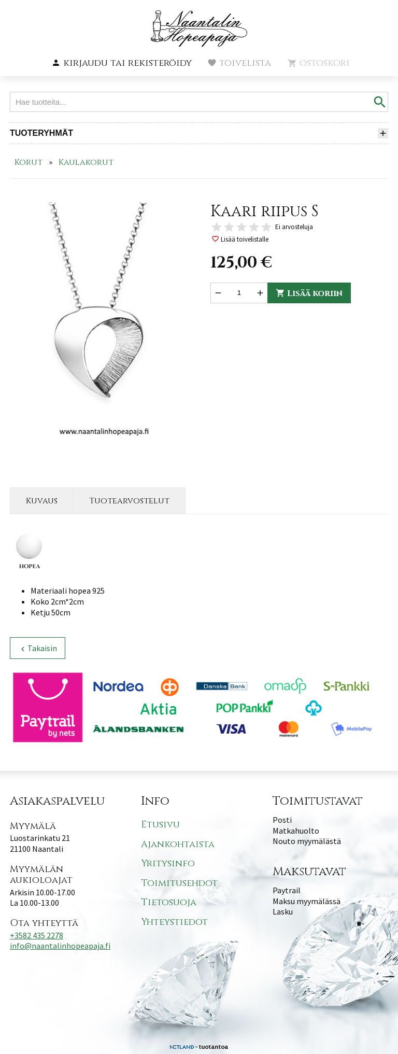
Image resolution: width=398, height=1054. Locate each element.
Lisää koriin (309, 293)
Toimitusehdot (179, 883)
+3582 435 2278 (36, 935)
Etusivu (160, 824)
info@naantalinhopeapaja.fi (60, 945)
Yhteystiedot (174, 922)
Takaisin (37, 648)
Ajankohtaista (178, 844)
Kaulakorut (86, 162)
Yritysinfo (168, 863)
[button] (122, 63)
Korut (28, 162)
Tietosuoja (168, 902)
